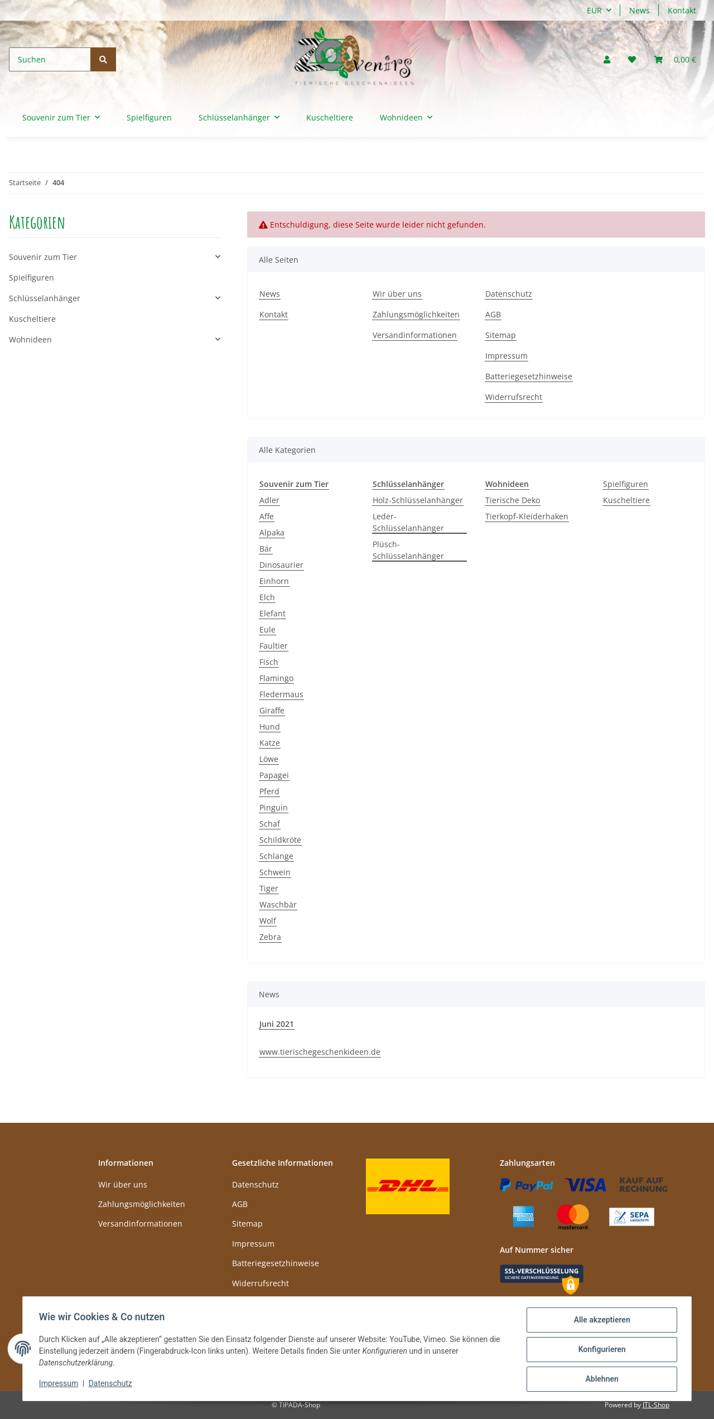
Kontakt (682, 10)
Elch (267, 597)
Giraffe (271, 710)
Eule (267, 629)
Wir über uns (397, 293)
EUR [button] (594, 10)
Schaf (269, 823)
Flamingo (276, 678)
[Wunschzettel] (632, 59)
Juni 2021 (276, 1024)
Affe (266, 516)
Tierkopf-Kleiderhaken (526, 516)
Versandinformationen (415, 335)
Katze (269, 742)
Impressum (506, 355)
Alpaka (271, 532)
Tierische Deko (512, 500)
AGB (493, 314)
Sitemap (500, 335)
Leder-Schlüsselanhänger (408, 522)
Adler (269, 500)
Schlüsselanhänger (44, 298)
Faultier (273, 645)
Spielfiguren (625, 484)
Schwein (275, 872)
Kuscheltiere (626, 500)
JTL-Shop (656, 1405)
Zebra (270, 936)
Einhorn (274, 581)
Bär (265, 548)
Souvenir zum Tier (43, 257)
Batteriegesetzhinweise (528, 376)
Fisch (268, 662)
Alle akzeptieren (600, 1321)
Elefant (272, 613)
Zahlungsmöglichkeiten (416, 314)
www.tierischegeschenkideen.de (319, 1051)
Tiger (268, 888)
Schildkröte (280, 839)
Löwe (268, 759)
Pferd (269, 791)
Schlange (276, 856)
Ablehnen (599, 1379)
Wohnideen (30, 339)
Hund (269, 726)
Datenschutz (508, 293)
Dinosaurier (281, 564)
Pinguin (273, 807)
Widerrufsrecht (513, 397)
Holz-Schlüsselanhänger (418, 500)
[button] (607, 59)
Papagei (274, 775)
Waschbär (278, 904)
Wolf (267, 920)
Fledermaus (281, 694)
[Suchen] (50, 59)
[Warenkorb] (675, 59)
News (639, 10)
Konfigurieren (600, 1350)
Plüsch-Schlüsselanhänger (408, 550)
